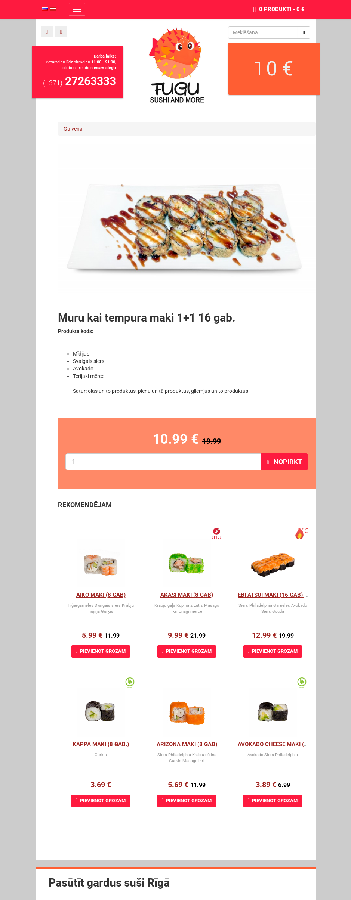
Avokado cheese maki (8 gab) (280, 744)
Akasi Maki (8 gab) (186, 595)
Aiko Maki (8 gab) (101, 595)
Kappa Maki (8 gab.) (101, 744)
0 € (273, 68)
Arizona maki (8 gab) (187, 744)
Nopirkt (284, 462)
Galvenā (73, 129)
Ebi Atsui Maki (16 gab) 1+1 (276, 595)
